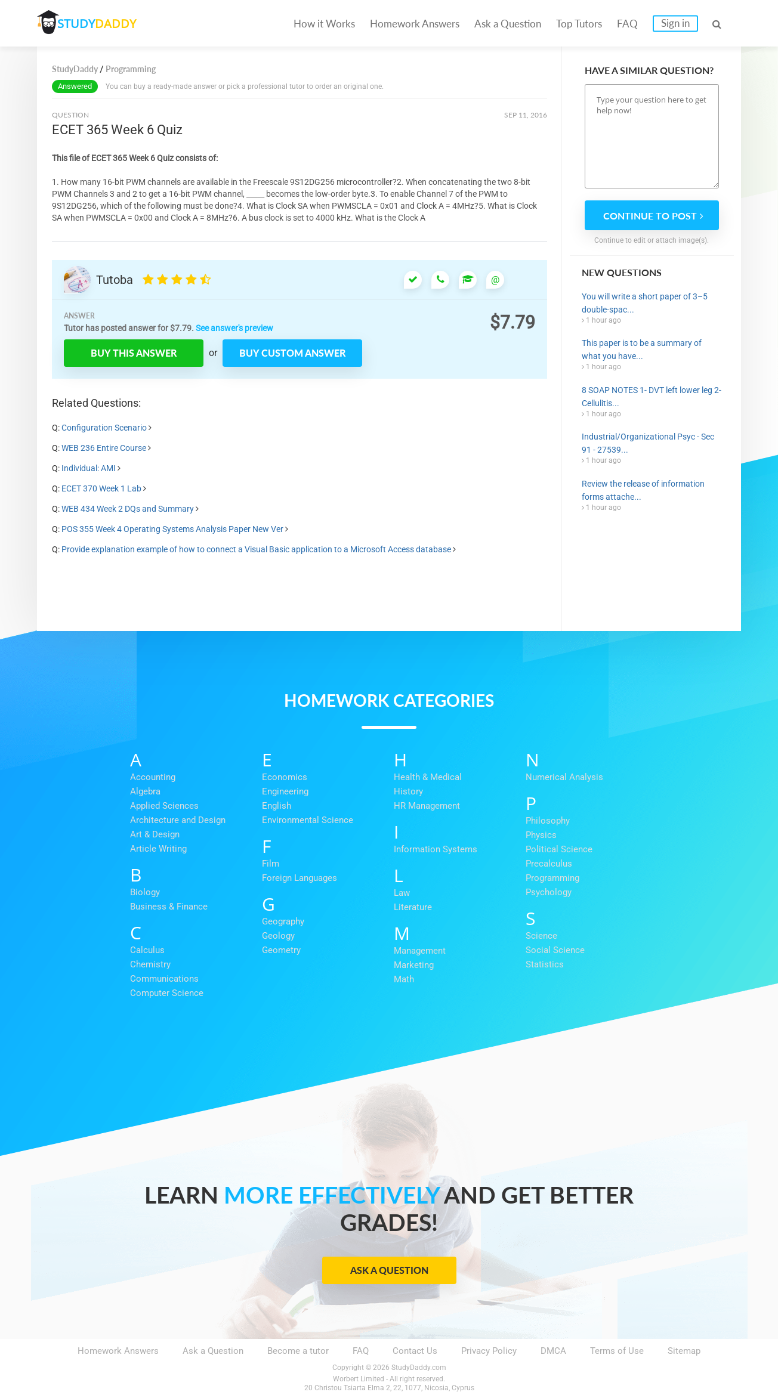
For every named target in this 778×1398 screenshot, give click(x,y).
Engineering (285, 791)
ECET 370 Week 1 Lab (101, 488)
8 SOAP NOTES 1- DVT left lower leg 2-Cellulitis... (651, 396)
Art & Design (155, 834)
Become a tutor (298, 1351)
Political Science (559, 849)
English (276, 805)
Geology (278, 935)
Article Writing (158, 848)
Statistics (545, 964)
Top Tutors (579, 23)
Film (270, 863)
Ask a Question (507, 23)
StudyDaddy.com (418, 1367)
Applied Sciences (164, 805)
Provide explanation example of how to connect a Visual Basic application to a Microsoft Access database (257, 549)
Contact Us (415, 1351)
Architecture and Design (178, 820)
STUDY (100, 24)
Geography (283, 921)
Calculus (147, 950)
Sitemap (684, 1351)
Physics (541, 835)
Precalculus (549, 863)
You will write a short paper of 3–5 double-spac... (645, 303)
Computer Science (166, 993)
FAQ (627, 23)
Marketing (414, 965)
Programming (552, 878)
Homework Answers (414, 23)
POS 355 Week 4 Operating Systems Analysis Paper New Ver (172, 529)
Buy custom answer (292, 352)
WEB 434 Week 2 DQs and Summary (127, 509)
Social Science (555, 950)
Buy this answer (134, 352)
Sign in (675, 23)
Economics (284, 777)
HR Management (427, 805)
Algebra (145, 791)
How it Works (324, 23)
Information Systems (435, 849)
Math (404, 979)
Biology (145, 892)
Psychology (549, 892)
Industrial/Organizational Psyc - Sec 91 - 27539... (648, 443)
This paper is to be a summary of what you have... (642, 349)
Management (420, 950)
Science (541, 935)
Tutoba (114, 280)
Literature (413, 907)
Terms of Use (617, 1351)
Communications (164, 978)
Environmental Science (307, 820)
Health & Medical (428, 777)
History (408, 791)
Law (402, 892)
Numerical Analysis (564, 777)
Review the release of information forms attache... (643, 490)
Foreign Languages (299, 878)
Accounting (152, 777)
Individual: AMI (88, 468)
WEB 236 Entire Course (103, 448)
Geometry (281, 950)
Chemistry (150, 964)
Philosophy (548, 820)
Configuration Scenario (104, 427)
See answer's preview (234, 328)
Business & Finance (169, 906)
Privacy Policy (489, 1351)
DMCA (553, 1351)
